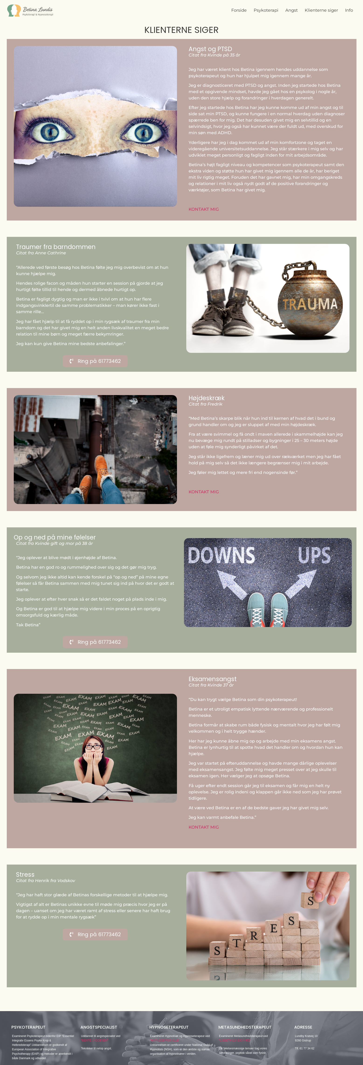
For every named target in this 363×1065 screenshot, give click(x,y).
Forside (239, 10)
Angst (291, 10)
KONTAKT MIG (204, 209)
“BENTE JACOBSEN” (94, 1040)
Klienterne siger (321, 10)
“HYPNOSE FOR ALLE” (165, 1040)
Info (349, 10)
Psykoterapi (266, 10)
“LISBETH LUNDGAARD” (235, 1040)
